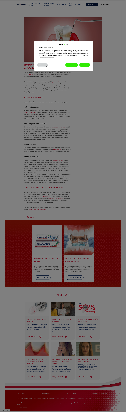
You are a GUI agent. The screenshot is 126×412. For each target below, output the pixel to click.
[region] (63, 56)
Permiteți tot (85, 64)
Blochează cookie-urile (71, 64)
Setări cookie (42, 64)
